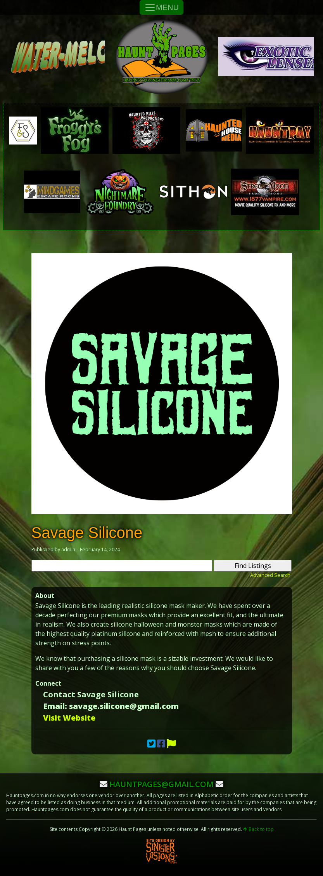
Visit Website (69, 717)
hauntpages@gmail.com (161, 784)
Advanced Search (270, 574)
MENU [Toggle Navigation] (161, 7)
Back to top (258, 829)
